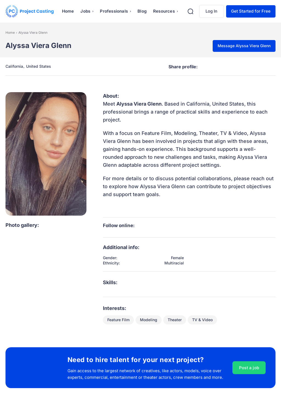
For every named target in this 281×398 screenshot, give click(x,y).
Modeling (149, 319)
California (14, 66)
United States (38, 66)
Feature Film (118, 319)
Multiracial (174, 263)
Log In (211, 11)
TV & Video (202, 319)
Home (10, 32)
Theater (174, 319)
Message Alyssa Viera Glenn (244, 45)
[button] (190, 11)
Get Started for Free (251, 11)
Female (177, 257)
